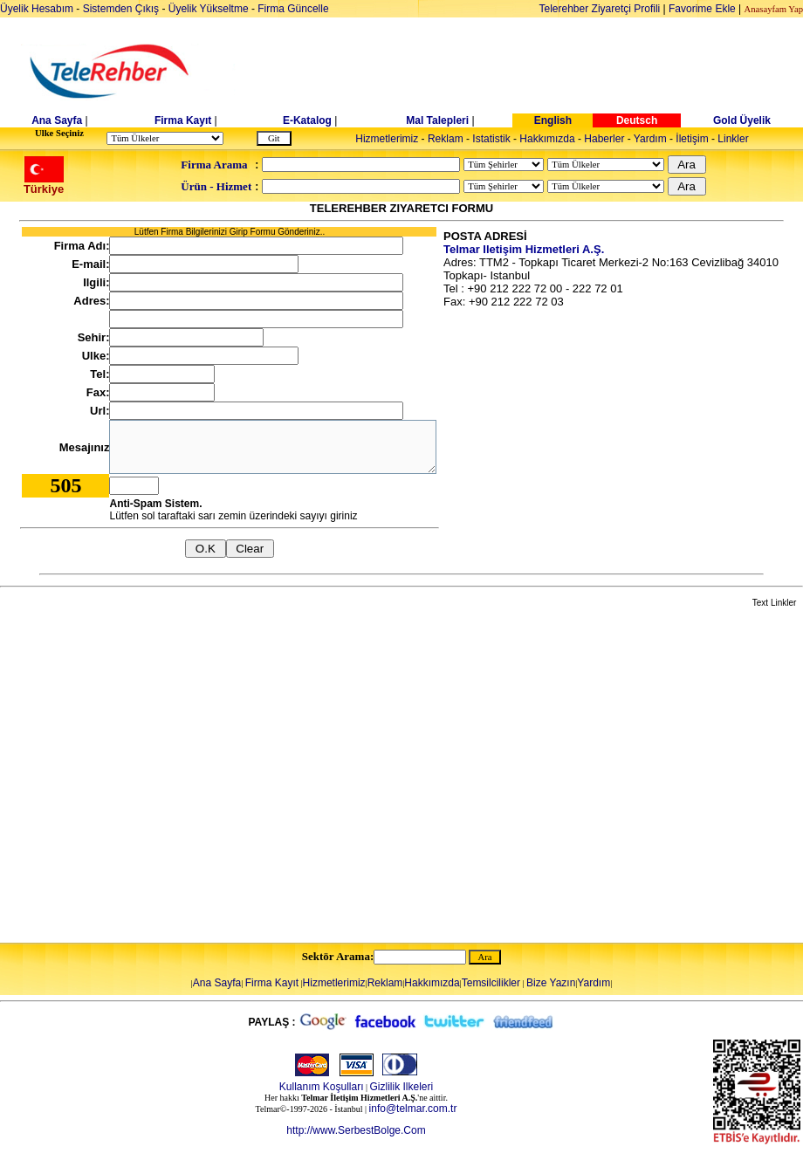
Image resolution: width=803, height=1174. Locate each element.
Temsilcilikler (491, 983)
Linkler (732, 139)
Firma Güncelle (292, 9)
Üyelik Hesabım (36, 9)
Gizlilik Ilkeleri (402, 1087)
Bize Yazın (550, 983)
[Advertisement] (163, 776)
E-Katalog (307, 120)
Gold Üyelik (742, 120)
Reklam (445, 139)
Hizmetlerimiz (386, 139)
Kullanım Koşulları (321, 1087)
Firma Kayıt (182, 120)
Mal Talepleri (437, 120)
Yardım (650, 139)
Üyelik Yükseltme (208, 9)
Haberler (604, 139)
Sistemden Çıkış (121, 9)
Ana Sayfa (56, 120)
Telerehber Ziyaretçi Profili (600, 9)
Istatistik (491, 139)
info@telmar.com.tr (413, 1108)
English (553, 120)
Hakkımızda (546, 139)
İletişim (692, 139)
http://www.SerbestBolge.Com (355, 1130)
